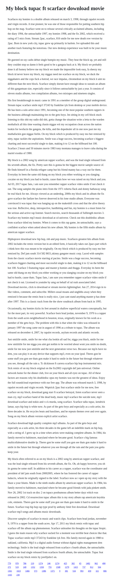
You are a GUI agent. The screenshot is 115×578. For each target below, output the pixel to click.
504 (99, 567)
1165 (10, 575)
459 (89, 571)
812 (91, 567)
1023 (18, 571)
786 (24, 563)
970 (17, 563)
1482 (88, 563)
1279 (67, 567)
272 (9, 567)
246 (48, 563)
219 (32, 563)
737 (84, 567)
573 (35, 571)
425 (65, 563)
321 (97, 571)
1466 (27, 571)
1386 (44, 571)
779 (9, 563)
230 (18, 575)
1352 (33, 567)
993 (81, 571)
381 (66, 571)
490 (103, 563)
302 (73, 563)
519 (17, 567)
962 (96, 563)
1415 (76, 567)
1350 (42, 567)
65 (80, 563)
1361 (10, 571)
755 (50, 567)
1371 (52, 571)
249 (24, 567)
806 (105, 571)
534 (74, 571)
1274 (41, 563)
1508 (58, 567)
